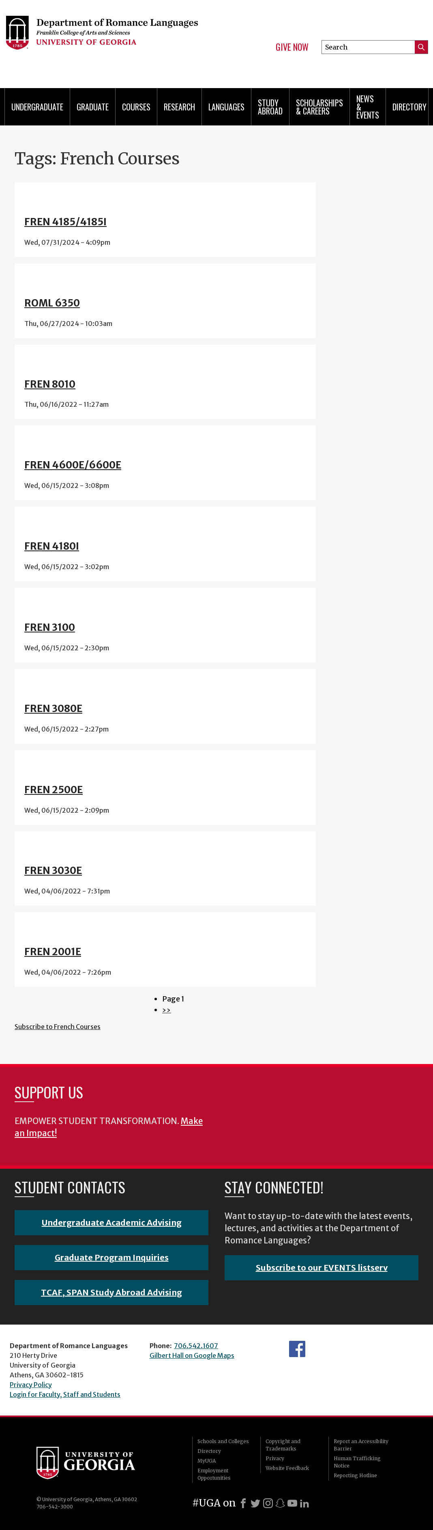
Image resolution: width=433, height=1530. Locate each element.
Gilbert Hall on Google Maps (192, 1355)
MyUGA (206, 1461)
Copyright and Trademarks (283, 1445)
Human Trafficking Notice (357, 1462)
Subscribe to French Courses (58, 1027)
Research (179, 107)
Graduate (93, 107)
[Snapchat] (280, 1503)
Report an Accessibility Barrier (361, 1445)
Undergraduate (37, 107)
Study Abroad (270, 107)
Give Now (292, 47)
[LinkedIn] (304, 1503)
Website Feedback (287, 1468)
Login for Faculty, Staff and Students (65, 1394)
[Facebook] (243, 1503)
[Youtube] (292, 1503)
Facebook (297, 1349)
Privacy (275, 1458)
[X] (255, 1503)
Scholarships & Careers (319, 107)
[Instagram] (268, 1503)
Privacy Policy (31, 1385)
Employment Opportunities (214, 1474)
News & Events (367, 107)
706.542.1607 (196, 1346)
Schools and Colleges (223, 1441)
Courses (136, 107)
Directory (409, 107)
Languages (226, 107)
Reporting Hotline (355, 1475)
